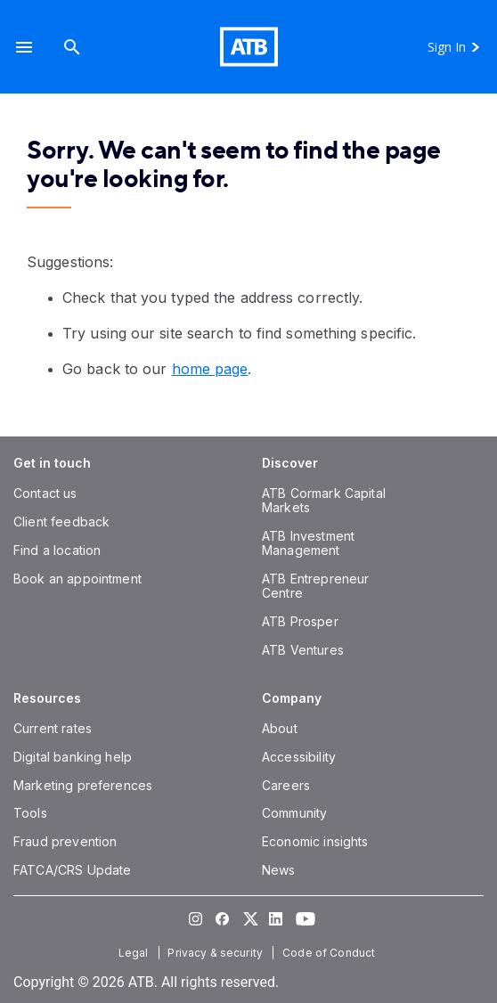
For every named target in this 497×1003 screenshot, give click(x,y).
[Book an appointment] (77, 578)
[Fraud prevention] (65, 841)
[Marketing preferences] (82, 785)
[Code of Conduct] (330, 952)
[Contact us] (45, 493)
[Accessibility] (299, 756)
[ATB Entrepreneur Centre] (315, 585)
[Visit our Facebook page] (221, 918)
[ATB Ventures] (303, 649)
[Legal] (135, 952)
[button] (24, 47)
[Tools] (30, 812)
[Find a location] (57, 550)
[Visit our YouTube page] (302, 918)
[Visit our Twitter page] (248, 918)
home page (210, 369)
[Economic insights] (315, 841)
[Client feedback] (61, 521)
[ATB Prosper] (300, 621)
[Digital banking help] (72, 756)
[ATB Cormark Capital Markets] (324, 500)
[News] (279, 869)
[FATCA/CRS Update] (72, 869)
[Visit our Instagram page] (195, 918)
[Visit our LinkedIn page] (275, 918)
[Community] (294, 812)
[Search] (72, 47)
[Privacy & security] (216, 952)
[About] (279, 728)
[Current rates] (52, 728)
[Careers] (286, 785)
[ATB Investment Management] (308, 543)
